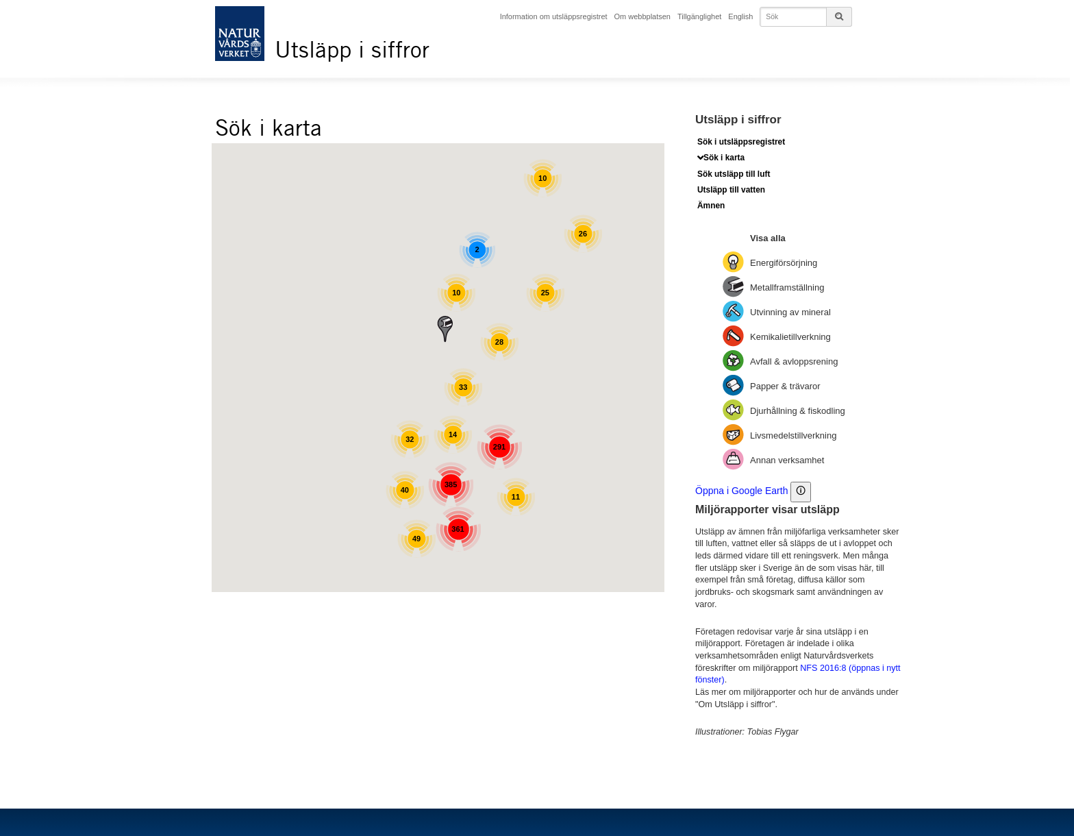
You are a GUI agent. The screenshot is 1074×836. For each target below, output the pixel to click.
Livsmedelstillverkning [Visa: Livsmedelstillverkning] (793, 435)
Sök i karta (724, 157)
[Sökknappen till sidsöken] (839, 16)
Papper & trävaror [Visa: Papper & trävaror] (785, 385)
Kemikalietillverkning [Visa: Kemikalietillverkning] (790, 336)
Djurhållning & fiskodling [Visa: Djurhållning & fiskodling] (797, 410)
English (743, 16)
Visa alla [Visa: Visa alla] (768, 237)
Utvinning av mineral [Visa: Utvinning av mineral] (790, 311)
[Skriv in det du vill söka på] (807, 16)
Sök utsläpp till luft (733, 174)
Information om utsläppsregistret (556, 16)
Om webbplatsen (644, 16)
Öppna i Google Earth (741, 489)
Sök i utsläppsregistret (741, 142)
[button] (445, 328)
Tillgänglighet (701, 16)
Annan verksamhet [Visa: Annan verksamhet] (787, 459)
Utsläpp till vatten (731, 190)
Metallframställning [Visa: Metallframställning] (787, 287)
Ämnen (711, 205)
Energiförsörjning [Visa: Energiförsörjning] (783, 262)
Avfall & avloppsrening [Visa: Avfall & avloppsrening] (794, 361)
